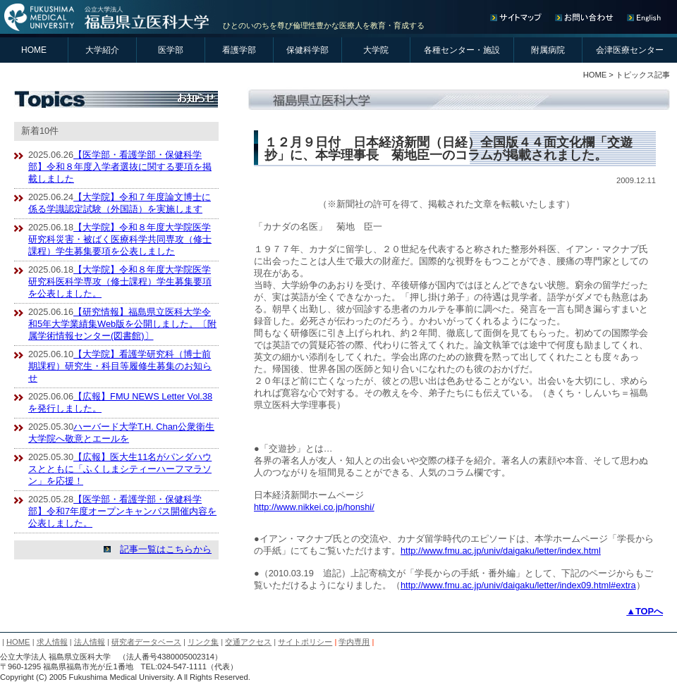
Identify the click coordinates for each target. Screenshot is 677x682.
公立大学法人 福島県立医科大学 (108, 17)
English (643, 17)
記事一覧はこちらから (166, 549)
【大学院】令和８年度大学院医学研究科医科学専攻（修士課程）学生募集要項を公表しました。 (120, 281)
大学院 (376, 50)
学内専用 (354, 642)
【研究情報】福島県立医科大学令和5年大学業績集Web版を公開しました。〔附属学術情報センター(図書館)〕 (122, 323)
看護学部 (239, 50)
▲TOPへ (644, 611)
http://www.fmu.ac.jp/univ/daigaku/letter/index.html (501, 550)
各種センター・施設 (462, 50)
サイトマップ (519, 17)
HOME (34, 50)
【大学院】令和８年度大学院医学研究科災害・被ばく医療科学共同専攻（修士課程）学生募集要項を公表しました (120, 239)
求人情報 (52, 642)
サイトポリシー (305, 642)
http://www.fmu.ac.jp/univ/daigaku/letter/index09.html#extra (518, 585)
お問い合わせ (587, 17)
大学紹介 (102, 50)
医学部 (170, 50)
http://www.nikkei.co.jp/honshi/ (314, 507)
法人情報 (89, 642)
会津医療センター (630, 50)
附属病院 (548, 50)
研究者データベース (146, 642)
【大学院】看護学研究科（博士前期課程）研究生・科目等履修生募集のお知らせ (120, 366)
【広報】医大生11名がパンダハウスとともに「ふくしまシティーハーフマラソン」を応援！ (120, 469)
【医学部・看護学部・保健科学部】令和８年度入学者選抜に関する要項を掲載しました (120, 166)
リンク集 (203, 642)
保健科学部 (307, 50)
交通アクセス (248, 642)
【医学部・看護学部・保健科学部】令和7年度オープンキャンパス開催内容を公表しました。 (122, 511)
